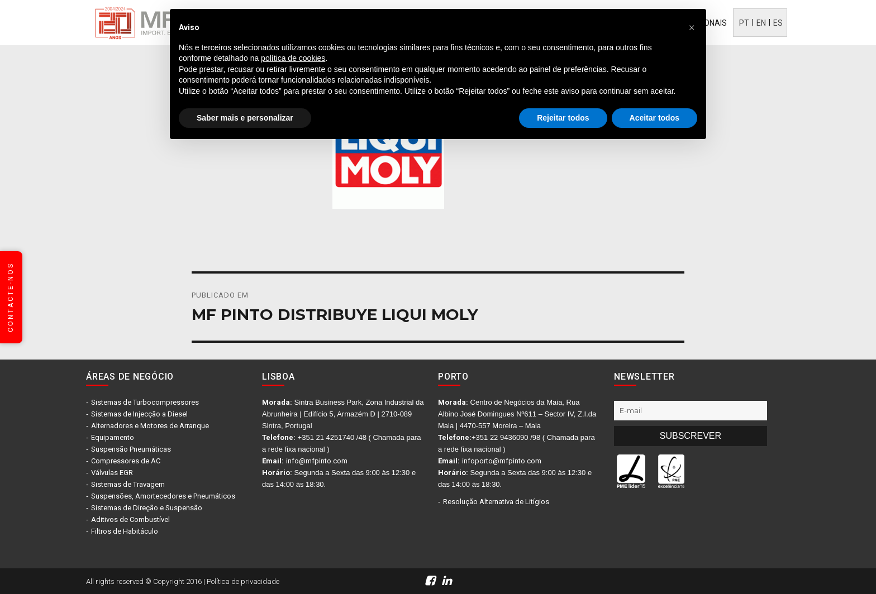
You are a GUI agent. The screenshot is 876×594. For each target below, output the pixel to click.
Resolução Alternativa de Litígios (496, 501)
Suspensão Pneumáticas (131, 449)
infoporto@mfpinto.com (501, 461)
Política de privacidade (243, 581)
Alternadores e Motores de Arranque (150, 425)
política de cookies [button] (293, 58)
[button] (692, 27)
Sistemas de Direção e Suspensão (146, 508)
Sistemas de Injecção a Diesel (139, 414)
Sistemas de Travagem (128, 484)
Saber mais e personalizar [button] (245, 117)
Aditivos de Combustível (130, 519)
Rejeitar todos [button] (563, 117)
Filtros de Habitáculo (124, 531)
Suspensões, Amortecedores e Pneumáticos (163, 496)
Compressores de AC (125, 461)
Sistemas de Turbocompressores (145, 402)
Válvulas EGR (112, 472)
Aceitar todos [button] (654, 117)
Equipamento (112, 437)
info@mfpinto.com (316, 461)
